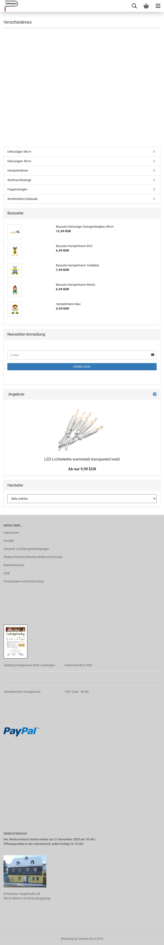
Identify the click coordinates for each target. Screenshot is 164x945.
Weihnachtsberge (19, 180)
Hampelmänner (17, 170)
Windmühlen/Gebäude (22, 199)
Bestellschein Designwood (22, 691)
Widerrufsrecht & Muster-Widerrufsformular (33, 557)
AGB (7, 573)
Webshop (67, 938)
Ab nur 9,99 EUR (82, 469)
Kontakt (9, 540)
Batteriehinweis (14, 565)
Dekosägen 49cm (19, 161)
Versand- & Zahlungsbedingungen (26, 549)
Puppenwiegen (17, 189)
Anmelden (82, 366)
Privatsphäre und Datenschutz (24, 581)
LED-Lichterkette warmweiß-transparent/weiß (82, 459)
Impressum (11, 532)
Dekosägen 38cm (19, 151)
